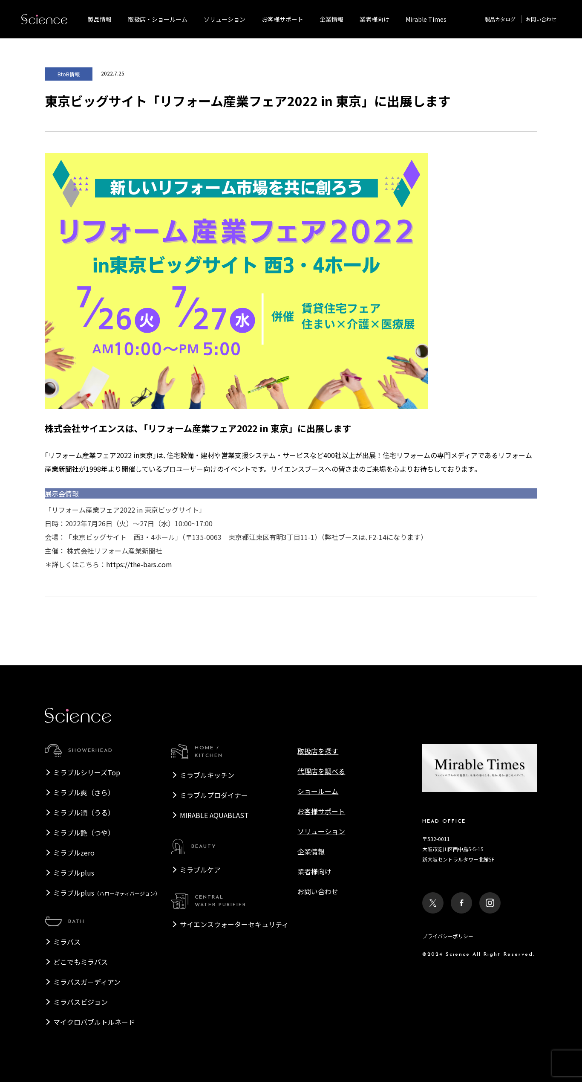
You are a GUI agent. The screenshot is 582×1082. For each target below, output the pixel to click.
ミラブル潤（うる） (84, 812)
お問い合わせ (541, 19)
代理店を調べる (321, 771)
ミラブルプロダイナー (214, 795)
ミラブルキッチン (207, 775)
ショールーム (317, 791)
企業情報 (331, 19)
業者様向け (314, 871)
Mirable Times (426, 19)
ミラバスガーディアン (87, 982)
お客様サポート (282, 19)
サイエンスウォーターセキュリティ (234, 924)
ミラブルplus (73, 872)
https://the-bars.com (139, 564)
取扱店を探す (317, 751)
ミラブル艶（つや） (84, 832)
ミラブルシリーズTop (86, 772)
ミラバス (67, 942)
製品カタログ (500, 19)
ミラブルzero (74, 852)
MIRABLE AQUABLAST (214, 815)
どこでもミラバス (80, 962)
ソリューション (224, 19)
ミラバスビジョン (80, 1002)
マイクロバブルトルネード (94, 1022)
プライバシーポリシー (447, 936)
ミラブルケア (200, 869)
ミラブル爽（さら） (84, 792)
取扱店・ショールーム (157, 19)
